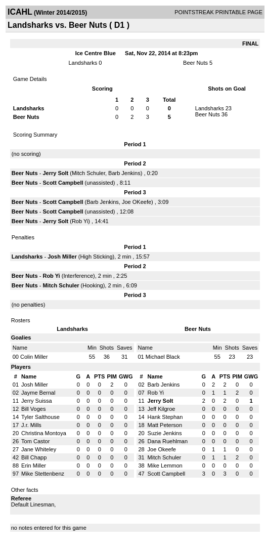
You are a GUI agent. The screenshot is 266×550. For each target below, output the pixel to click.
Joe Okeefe (162, 449)
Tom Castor (35, 441)
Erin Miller (33, 465)
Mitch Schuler (88, 173)
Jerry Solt (55, 173)
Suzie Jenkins (165, 433)
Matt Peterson (165, 425)
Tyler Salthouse (40, 417)
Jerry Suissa (36, 401)
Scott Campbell (62, 183)
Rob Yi (80, 221)
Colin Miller (34, 357)
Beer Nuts (195, 63)
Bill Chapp (34, 457)
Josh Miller (62, 256)
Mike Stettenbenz (42, 474)
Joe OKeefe (136, 202)
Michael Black (163, 357)
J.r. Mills (31, 425)
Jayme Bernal (38, 393)
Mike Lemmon (165, 465)
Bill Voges (33, 409)
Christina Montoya (43, 433)
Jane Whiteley (38, 449)
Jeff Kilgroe (161, 409)
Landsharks (82, 63)
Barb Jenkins (124, 173)
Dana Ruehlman (168, 441)
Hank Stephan (165, 417)
